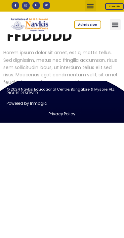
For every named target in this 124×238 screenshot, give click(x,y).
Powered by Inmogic (27, 108)
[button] (90, 5)
